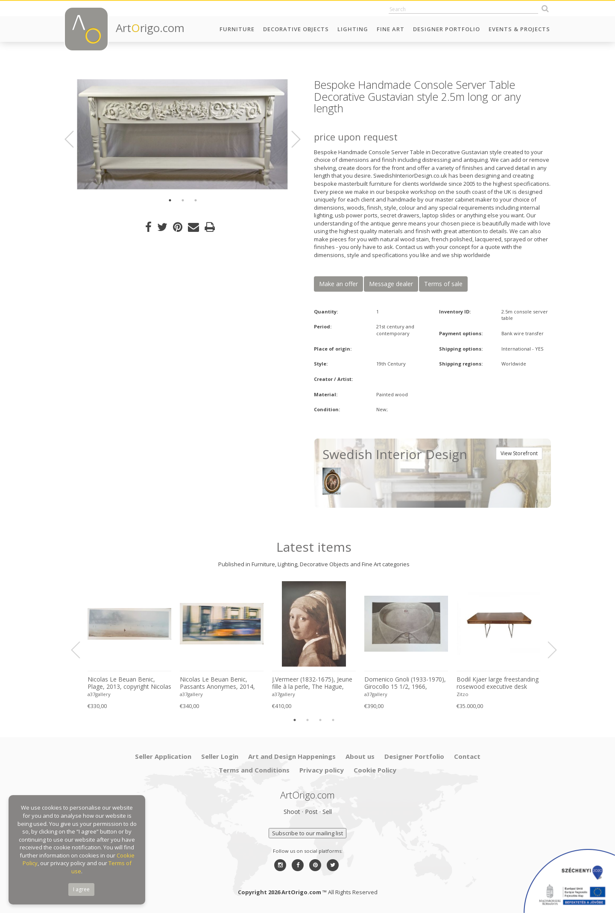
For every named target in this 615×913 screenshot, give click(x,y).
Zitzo (463, 694)
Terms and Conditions (254, 770)
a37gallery (99, 694)
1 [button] (170, 200)
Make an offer (338, 284)
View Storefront (519, 453)
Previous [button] (74, 139)
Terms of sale (443, 284)
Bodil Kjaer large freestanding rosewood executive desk (498, 683)
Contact (467, 756)
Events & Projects (519, 29)
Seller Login (219, 756)
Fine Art (390, 29)
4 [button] (333, 720)
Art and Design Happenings (292, 756)
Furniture (237, 29)
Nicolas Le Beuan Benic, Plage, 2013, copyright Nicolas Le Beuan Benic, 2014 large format (129, 683)
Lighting (352, 29)
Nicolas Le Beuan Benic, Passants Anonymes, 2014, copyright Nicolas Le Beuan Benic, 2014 (218, 683)
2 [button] (183, 200)
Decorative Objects (296, 29)
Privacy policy (321, 770)
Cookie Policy (375, 770)
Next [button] (290, 139)
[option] (182, 134)
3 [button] (195, 200)
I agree (81, 889)
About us (360, 756)
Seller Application (163, 756)
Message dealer (391, 284)
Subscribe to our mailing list (307, 833)
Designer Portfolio (446, 29)
